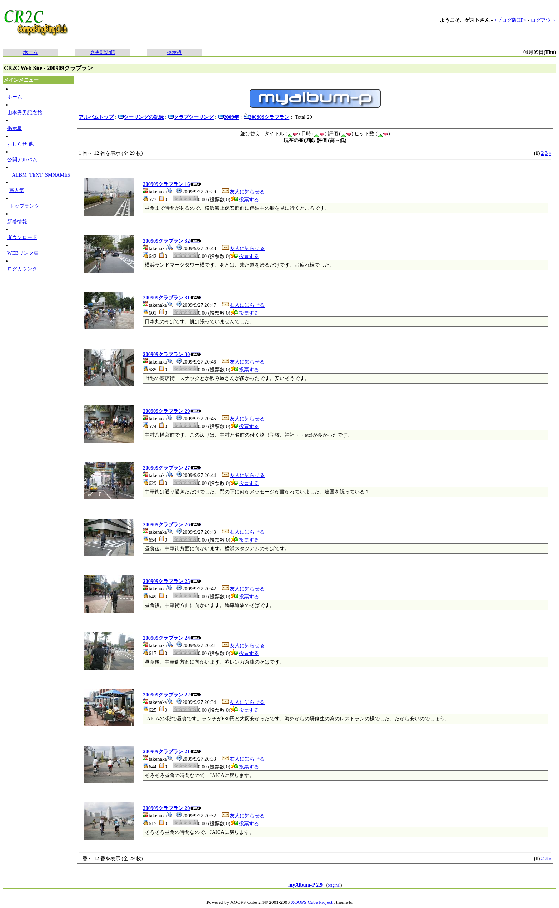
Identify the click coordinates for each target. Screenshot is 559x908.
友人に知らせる (243, 191)
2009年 (228, 117)
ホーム (30, 52)
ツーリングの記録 (141, 117)
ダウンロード (22, 237)
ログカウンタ (22, 269)
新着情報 (17, 221)
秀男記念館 (102, 52)
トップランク (24, 206)
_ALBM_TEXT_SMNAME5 (39, 175)
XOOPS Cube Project (311, 902)
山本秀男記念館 (24, 112)
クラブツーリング (191, 117)
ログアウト (543, 20)
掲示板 (174, 52)
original (334, 885)
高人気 (16, 190)
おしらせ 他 (20, 144)
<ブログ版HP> (510, 20)
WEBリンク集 (23, 253)
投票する (244, 199)
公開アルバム (22, 159)
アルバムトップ (96, 117)
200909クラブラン (266, 117)
